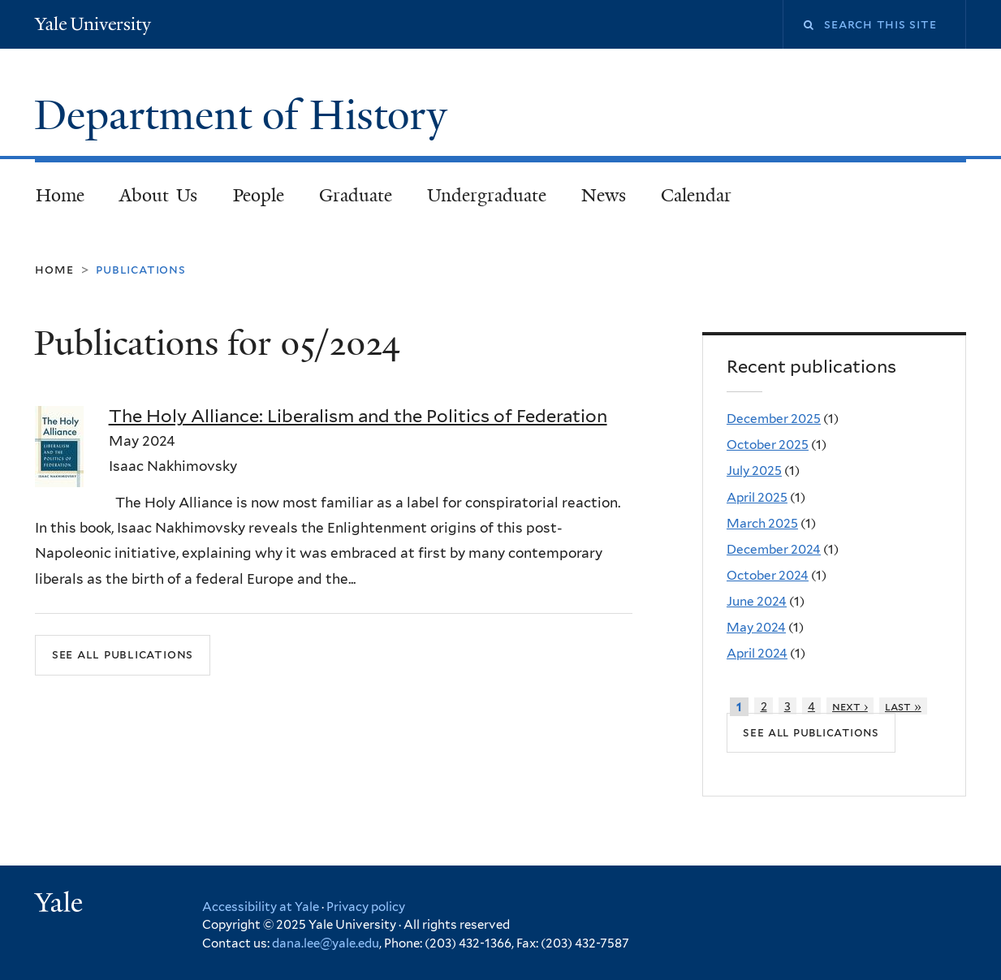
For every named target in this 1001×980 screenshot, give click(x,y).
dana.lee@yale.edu (325, 943)
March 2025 (762, 523)
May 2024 (756, 627)
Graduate (355, 195)
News (603, 195)
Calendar (696, 195)
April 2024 (757, 653)
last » (903, 706)
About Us (158, 195)
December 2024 (774, 549)
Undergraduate (486, 195)
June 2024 (757, 601)
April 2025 (757, 497)
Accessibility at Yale (260, 907)
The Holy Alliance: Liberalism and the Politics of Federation (358, 415)
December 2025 (774, 418)
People (258, 195)
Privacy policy (365, 907)
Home (60, 195)
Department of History (246, 115)
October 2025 (768, 444)
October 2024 (768, 575)
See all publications (122, 654)
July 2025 (754, 470)
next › (850, 706)
